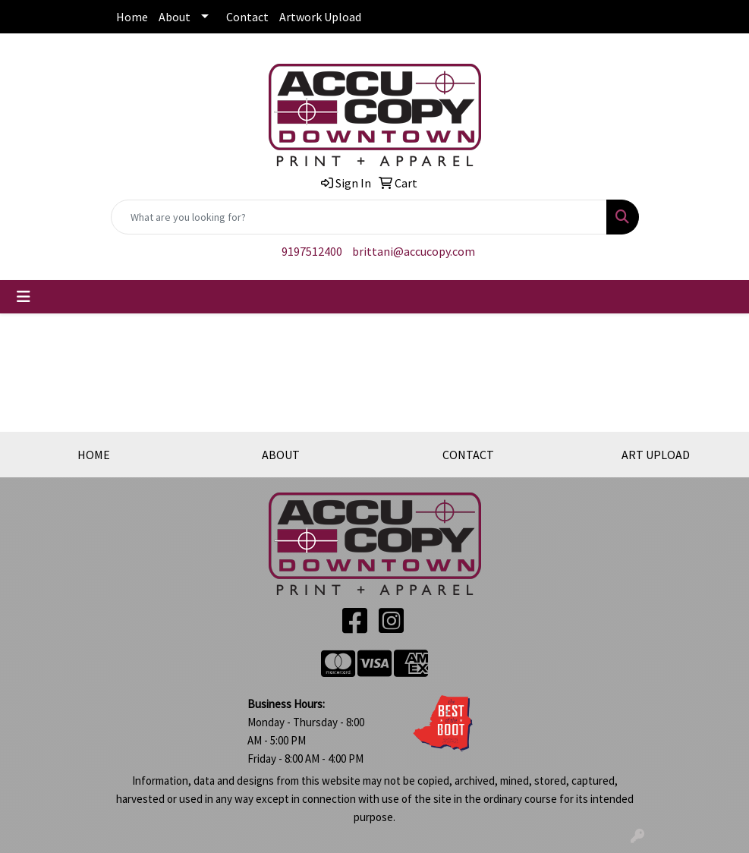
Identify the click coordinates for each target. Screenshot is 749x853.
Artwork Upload (320, 16)
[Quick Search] (359, 217)
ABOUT (281, 454)
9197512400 (312, 251)
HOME (93, 454)
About (174, 16)
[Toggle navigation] (23, 296)
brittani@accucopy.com (413, 251)
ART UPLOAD (656, 454)
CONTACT (468, 454)
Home (132, 16)
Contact (247, 16)
